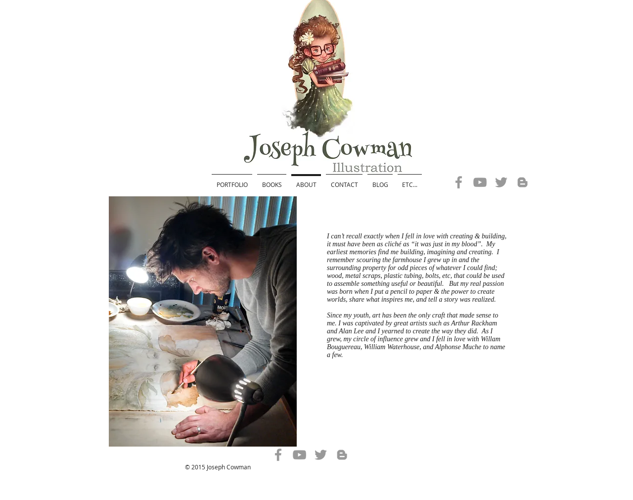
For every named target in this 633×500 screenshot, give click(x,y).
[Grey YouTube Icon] (480, 182)
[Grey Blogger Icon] (522, 182)
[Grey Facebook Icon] (459, 182)
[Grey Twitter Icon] (501, 182)
